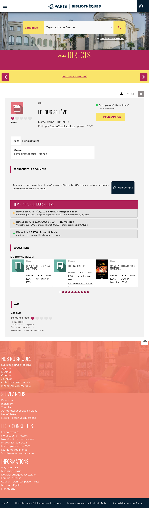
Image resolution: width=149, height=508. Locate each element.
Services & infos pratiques (16, 364)
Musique (6, 371)
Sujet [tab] (16, 140)
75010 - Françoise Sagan (63, 211)
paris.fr (5, 503)
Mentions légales (11, 485)
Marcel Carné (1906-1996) (53, 122)
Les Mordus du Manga (14, 449)
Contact (13, 467)
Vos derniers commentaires (17, 453)
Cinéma (6, 375)
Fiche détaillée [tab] (30, 140)
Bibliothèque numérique (16, 385)
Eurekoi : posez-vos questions (18, 417)
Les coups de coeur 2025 (15, 446)
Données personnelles (26, 481)
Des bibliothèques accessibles (19, 474)
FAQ (3, 467)
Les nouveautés (10, 431)
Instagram (7, 403)
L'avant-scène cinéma (80, 283)
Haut (144, 341)
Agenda (6, 368)
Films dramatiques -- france (30, 153)
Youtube (6, 407)
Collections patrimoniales (16, 382)
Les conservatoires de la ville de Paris (86, 503)
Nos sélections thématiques (17, 439)
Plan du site (8, 488)
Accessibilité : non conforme (128, 503)
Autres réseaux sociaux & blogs (19, 410)
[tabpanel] (52, 152)
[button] (143, 6)
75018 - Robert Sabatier (44, 232)
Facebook (7, 400)
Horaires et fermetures (14, 435)
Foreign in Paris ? (11, 477)
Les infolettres (9, 414)
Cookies (5, 481)
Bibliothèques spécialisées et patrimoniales (38, 503)
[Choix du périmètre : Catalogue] (33, 27)
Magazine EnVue (11, 470)
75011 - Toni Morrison (62, 221)
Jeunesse (6, 378)
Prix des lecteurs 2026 (14, 442)
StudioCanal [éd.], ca (62, 126)
